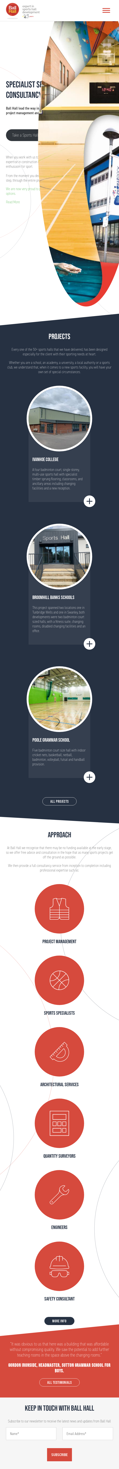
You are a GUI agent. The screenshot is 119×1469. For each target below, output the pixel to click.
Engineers (59, 1227)
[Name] (31, 1433)
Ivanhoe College (45, 459)
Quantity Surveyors (59, 1156)
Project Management (59, 941)
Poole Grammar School (51, 740)
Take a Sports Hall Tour (29, 135)
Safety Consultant (59, 1298)
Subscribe (59, 1454)
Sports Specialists (59, 1013)
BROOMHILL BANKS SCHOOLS (53, 597)
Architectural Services (59, 1084)
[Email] (87, 1433)
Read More (13, 201)
